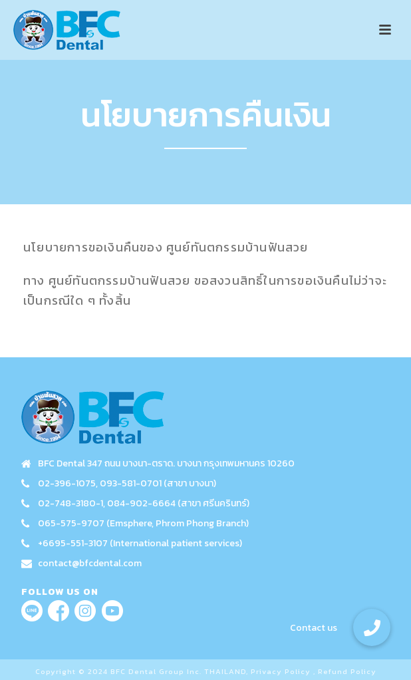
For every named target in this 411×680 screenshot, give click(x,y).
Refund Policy (347, 671)
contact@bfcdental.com (90, 564)
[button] (371, 627)
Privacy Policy (281, 671)
